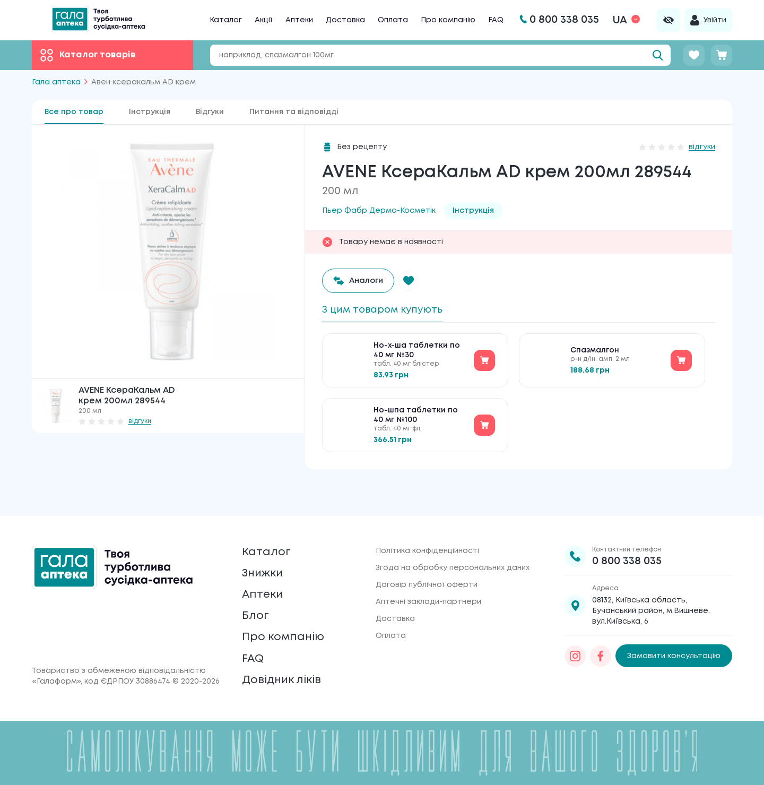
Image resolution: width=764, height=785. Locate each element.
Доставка (345, 20)
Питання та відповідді (293, 112)
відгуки (139, 421)
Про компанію (448, 20)
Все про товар (74, 112)
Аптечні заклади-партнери (428, 576)
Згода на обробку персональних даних (452, 542)
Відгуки (210, 112)
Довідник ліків (287, 678)
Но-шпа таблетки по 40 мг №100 (416, 419)
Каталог (226, 20)
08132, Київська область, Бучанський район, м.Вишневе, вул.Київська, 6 (651, 585)
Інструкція (149, 112)
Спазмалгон (594, 354)
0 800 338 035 (627, 536)
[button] (415, 280)
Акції (264, 20)
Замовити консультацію (673, 630)
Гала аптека (56, 82)
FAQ (495, 20)
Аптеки (299, 20)
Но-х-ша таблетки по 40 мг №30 (417, 355)
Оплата (393, 20)
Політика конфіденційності (427, 525)
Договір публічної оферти (427, 559)
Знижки (266, 553)
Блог (257, 603)
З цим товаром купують (389, 311)
